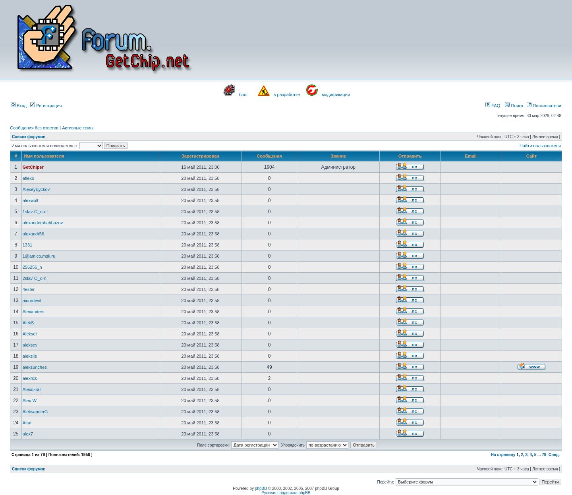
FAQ (492, 105)
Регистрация (46, 105)
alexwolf (31, 200)
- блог (242, 94)
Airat (27, 422)
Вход (19, 105)
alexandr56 (33, 233)
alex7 (28, 433)
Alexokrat (32, 389)
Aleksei (30, 333)
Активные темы (77, 127)
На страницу (503, 455)
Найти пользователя (540, 145)
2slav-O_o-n (34, 278)
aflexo (28, 178)
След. (554, 455)
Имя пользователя (44, 156)
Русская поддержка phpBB (285, 493)
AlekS (28, 322)
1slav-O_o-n (34, 211)
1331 (27, 245)
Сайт (531, 156)
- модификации (334, 94)
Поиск (514, 105)
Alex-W (30, 400)
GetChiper (33, 167)
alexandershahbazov (43, 222)
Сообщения (269, 156)
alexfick (30, 378)
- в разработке (285, 94)
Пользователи (544, 105)
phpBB (261, 488)
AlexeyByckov (36, 189)
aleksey (30, 345)
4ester (29, 289)
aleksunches (35, 367)
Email (470, 156)
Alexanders (33, 311)
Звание (338, 156)
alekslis (30, 356)
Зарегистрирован (200, 156)
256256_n (32, 267)
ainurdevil (32, 300)
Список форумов (29, 137)
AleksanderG (35, 411)
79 (544, 455)
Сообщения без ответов (34, 127)
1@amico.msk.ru (39, 256)
